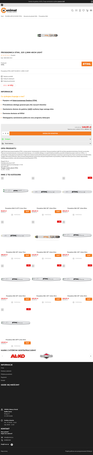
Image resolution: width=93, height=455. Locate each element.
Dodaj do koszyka (50, 133)
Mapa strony (4, 451)
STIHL (2, 65)
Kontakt (3, 380)
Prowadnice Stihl (43, 16)
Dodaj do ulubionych (8, 79)
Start (2, 16)
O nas (2, 368)
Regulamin (4, 377)
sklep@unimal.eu (8, 437)
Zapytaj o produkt (8, 76)
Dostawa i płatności (6, 371)
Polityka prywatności (6, 374)
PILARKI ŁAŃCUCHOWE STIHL (13, 16)
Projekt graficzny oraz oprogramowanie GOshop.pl (78, 451)
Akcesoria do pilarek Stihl (30, 16)
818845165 (7, 440)
